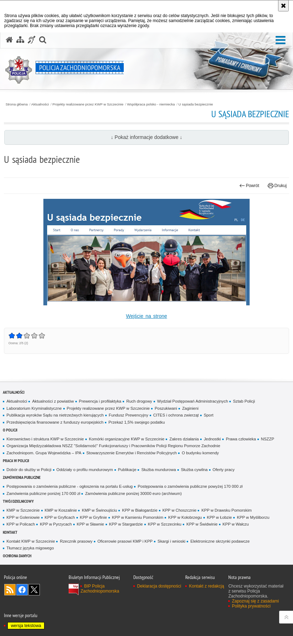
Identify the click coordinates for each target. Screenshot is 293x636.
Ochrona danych (17, 555)
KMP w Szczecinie (22, 510)
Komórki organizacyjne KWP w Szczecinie (127, 439)
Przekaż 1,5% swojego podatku (136, 422)
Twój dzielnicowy (18, 501)
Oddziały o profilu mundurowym (85, 469)
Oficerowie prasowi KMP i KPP (125, 541)
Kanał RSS (10, 589)
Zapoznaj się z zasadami (255, 601)
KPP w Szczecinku (165, 524)
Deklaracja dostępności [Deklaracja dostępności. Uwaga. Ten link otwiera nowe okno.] (159, 586)
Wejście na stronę (146, 316)
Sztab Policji (244, 401)
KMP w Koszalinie (61, 510)
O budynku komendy (200, 453)
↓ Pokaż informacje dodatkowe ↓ (146, 137)
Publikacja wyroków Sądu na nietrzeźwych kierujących (54, 415)
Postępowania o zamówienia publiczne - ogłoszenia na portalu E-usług (69, 486)
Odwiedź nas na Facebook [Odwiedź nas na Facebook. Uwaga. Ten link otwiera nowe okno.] (22, 589)
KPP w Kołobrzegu (185, 517)
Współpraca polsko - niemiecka (151, 104)
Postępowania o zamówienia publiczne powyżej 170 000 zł (190, 486)
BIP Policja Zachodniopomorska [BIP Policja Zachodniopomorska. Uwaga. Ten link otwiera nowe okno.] (99, 589)
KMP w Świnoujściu (99, 510)
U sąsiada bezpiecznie (196, 104)
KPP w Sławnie (90, 524)
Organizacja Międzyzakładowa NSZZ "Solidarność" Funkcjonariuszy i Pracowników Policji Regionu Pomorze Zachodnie (113, 446)
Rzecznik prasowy (76, 541)
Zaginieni (190, 408)
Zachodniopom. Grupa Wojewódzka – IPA (43, 453)
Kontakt (10, 532)
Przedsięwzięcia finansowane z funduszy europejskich (54, 422)
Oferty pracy (224, 469)
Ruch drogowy (139, 401)
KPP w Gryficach (60, 517)
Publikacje (127, 469)
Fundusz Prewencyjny (128, 415)
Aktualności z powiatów (53, 401)
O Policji (10, 430)
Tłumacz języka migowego (30, 548)
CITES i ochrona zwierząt (176, 415)
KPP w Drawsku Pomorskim (226, 510)
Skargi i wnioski (171, 541)
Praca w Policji (16, 460)
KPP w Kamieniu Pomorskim (137, 517)
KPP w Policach (20, 524)
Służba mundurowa (158, 469)
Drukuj (277, 185)
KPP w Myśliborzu (253, 517)
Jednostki (212, 439)
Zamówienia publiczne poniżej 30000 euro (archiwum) (133, 493)
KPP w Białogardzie (140, 510)
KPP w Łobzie (219, 517)
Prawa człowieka (241, 439)
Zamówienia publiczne (22, 477)
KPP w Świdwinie (202, 524)
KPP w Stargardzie (126, 524)
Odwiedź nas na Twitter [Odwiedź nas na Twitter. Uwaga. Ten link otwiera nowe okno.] (34, 589)
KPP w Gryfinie (93, 517)
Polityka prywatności (251, 606)
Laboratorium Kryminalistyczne (34, 408)
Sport (208, 415)
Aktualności (40, 104)
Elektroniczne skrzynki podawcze (220, 541)
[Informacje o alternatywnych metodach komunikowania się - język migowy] (32, 40)
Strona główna (17, 104)
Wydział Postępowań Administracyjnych (192, 401)
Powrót (249, 185)
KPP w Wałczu (236, 524)
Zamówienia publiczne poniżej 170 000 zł (43, 493)
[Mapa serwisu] (20, 40)
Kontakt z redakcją (206, 586)
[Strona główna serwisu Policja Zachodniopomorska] (9, 40)
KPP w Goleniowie (22, 517)
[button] (281, 40)
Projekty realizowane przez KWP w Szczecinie (88, 104)
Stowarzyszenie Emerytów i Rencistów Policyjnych (131, 453)
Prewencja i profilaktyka (100, 401)
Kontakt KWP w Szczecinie (30, 541)
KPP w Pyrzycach (55, 524)
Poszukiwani (166, 408)
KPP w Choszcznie (180, 510)
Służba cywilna (194, 469)
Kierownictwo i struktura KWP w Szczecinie (45, 439)
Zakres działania (184, 439)
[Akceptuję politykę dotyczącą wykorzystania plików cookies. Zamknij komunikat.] (283, 5)
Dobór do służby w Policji (28, 469)
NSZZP (267, 439)
